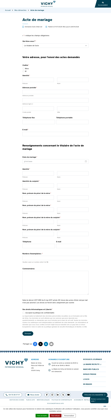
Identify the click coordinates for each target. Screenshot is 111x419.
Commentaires (28, 269)
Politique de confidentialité (62, 400)
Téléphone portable (64, 118)
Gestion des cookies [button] (16, 400)
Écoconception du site (55, 403)
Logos (86, 379)
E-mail (25, 129)
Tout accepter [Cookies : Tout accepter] (42, 416)
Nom (58, 83)
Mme (27, 69)
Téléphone (26, 242)
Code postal (26, 112)
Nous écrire (33, 395)
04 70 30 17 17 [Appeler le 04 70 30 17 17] (13, 395)
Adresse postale (27, 95)
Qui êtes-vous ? (29, 41)
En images (87, 384)
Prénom (25, 83)
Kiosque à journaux (92, 359)
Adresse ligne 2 (27, 104)
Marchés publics (91, 369)
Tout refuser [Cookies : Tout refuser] (55, 416)
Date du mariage (29, 157)
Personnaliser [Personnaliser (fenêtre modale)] (69, 416)
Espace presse (89, 374)
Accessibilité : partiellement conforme (88, 400)
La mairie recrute (92, 364)
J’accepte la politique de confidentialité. (40, 313)
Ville (58, 112)
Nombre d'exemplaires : (32, 254)
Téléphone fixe (28, 118)
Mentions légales (43, 400)
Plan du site (30, 400)
